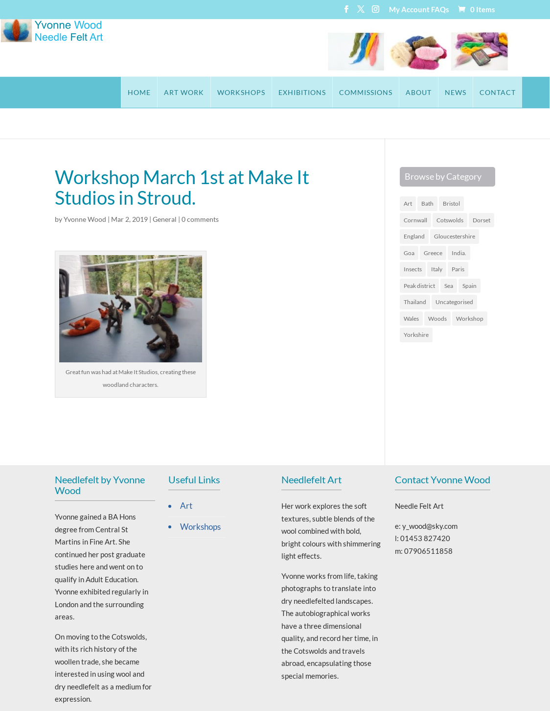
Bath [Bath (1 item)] (427, 173)
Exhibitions (255, 92)
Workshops (195, 92)
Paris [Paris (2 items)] (458, 238)
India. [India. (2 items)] (459, 222)
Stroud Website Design (329, 697)
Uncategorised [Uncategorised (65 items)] (454, 271)
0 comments (200, 189)
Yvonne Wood (85, 189)
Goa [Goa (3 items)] (409, 222)
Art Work (137, 92)
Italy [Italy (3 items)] (436, 238)
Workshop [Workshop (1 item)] (469, 288)
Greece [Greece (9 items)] (433, 222)
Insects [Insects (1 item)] (413, 238)
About (372, 92)
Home (92, 92)
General (165, 189)
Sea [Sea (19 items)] (448, 255)
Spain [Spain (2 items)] (469, 255)
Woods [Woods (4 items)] (437, 288)
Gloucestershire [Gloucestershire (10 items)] (454, 206)
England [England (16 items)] (414, 206)
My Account (409, 10)
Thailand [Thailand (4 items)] (415, 271)
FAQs (440, 10)
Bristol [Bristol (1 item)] (451, 173)
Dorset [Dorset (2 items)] (481, 189)
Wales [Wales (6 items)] (411, 288)
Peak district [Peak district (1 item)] (419, 255)
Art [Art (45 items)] (408, 173)
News (409, 92)
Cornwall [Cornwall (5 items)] (415, 189)
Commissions (319, 92)
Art (186, 475)
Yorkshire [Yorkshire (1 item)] (416, 304)
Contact (451, 92)
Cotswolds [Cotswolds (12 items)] (449, 189)
